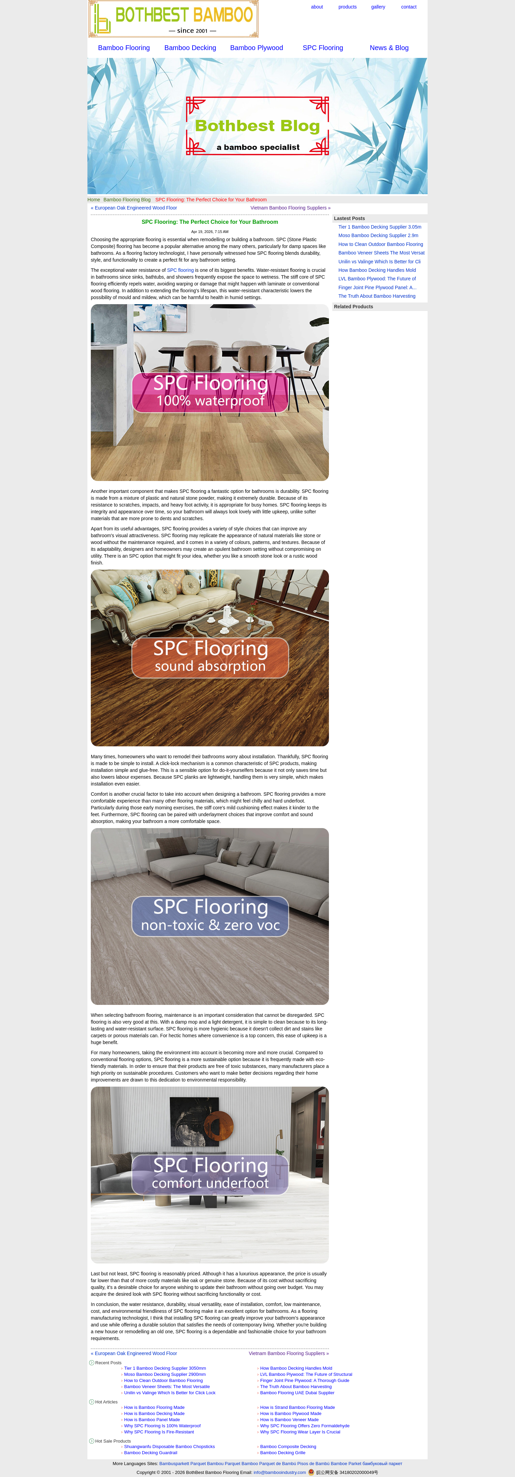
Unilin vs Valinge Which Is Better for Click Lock (170, 1392)
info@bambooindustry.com (280, 1472)
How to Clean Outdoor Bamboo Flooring (163, 1380)
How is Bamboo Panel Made (152, 1419)
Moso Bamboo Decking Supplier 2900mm (165, 1374)
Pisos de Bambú (313, 1463)
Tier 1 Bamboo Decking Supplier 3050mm (165, 1368)
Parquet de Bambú (277, 1463)
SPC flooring (180, 270)
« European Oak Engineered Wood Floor (134, 208)
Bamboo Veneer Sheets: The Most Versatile (167, 1386)
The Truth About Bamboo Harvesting (296, 1386)
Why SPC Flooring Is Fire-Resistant (159, 1431)
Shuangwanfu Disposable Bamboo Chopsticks (169, 1446)
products (347, 7)
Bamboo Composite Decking (288, 1446)
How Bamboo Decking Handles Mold (296, 1368)
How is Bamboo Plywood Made (290, 1413)
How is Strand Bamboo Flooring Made (297, 1407)
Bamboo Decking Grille (282, 1452)
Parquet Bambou (207, 1463)
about (317, 7)
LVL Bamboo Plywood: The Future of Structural (306, 1374)
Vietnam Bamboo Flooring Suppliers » (290, 208)
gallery (378, 7)
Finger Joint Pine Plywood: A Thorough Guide (304, 1380)
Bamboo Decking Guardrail (150, 1452)
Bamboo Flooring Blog (127, 199)
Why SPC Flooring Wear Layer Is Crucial (300, 1431)
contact (408, 7)
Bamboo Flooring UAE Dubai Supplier (297, 1392)
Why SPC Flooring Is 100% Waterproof (162, 1425)
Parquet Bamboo (241, 1463)
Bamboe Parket (346, 1463)
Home (93, 199)
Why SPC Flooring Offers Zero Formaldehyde (305, 1425)
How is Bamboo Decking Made (154, 1413)
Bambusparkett (174, 1463)
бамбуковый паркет (382, 1463)
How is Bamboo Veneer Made (289, 1419)
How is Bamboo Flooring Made (154, 1407)
